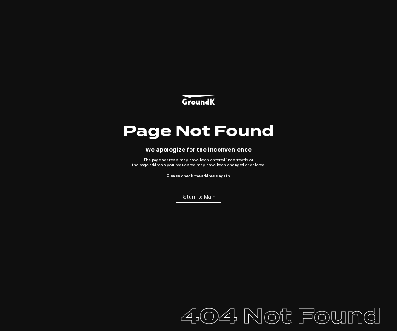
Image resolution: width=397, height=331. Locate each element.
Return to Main (198, 197)
